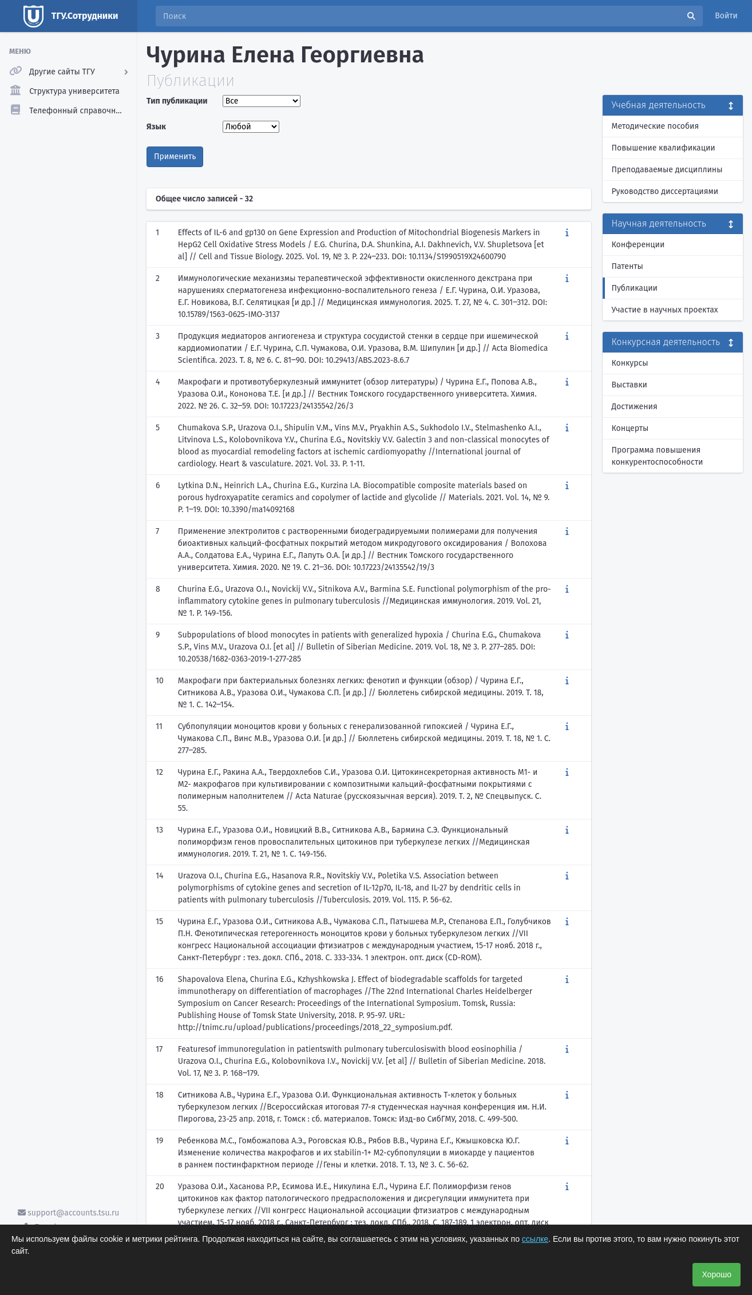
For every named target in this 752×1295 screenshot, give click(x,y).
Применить (175, 156)
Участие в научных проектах (665, 310)
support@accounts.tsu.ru (69, 1213)
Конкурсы (630, 363)
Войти (726, 16)
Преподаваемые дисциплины (667, 170)
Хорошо (716, 1274)
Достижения (635, 406)
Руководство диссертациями (665, 191)
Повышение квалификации (663, 148)
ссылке (535, 1238)
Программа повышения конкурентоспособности (657, 456)
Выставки (629, 385)
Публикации (635, 288)
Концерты (630, 428)
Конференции (638, 245)
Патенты (627, 266)
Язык (156, 127)
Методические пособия (655, 126)
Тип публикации (177, 101)
